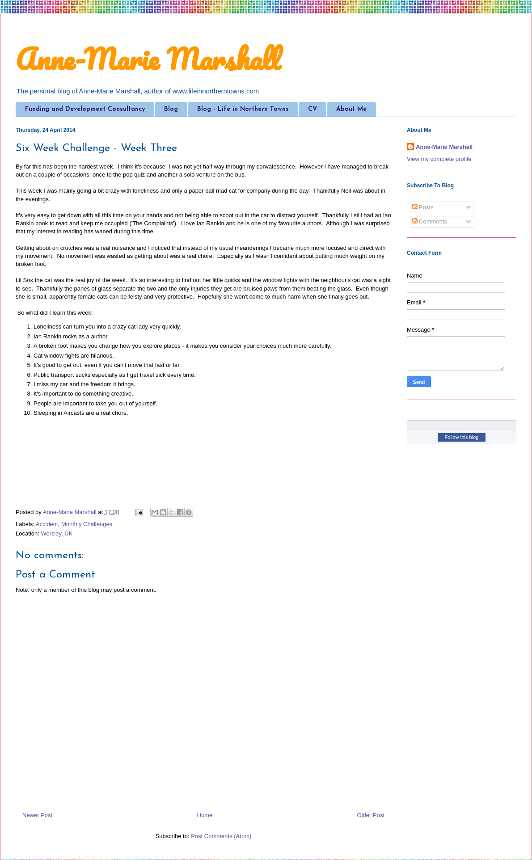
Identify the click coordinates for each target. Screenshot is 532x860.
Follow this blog (462, 437)
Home (205, 815)
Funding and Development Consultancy (85, 109)
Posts (423, 207)
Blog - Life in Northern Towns (243, 109)
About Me (351, 109)
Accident (47, 524)
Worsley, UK (56, 533)
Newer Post (37, 815)
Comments (429, 221)
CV (312, 109)
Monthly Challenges (86, 524)
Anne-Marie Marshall (148, 58)
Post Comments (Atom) (221, 836)
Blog (171, 109)
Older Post (370, 815)
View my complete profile (439, 159)
